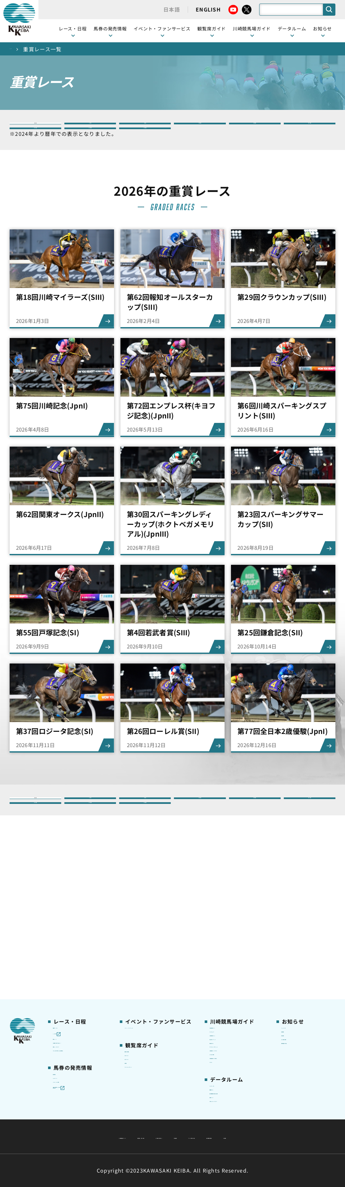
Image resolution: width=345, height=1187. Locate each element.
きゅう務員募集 (298, 938)
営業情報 (291, 917)
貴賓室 (132, 968)
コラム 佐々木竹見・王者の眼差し (78, 968)
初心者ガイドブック (231, 938)
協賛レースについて (75, 955)
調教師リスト (224, 1045)
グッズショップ (226, 917)
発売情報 (62, 1002)
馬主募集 (291, 927)
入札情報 (231, 1136)
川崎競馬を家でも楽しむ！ (77, 941)
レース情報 (65, 917)
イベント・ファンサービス (162, 28)
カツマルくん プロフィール (234, 961)
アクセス (219, 1005)
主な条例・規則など (220, 1121)
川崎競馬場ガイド (229, 907)
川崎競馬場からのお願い (236, 995)
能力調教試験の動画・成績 (236, 1059)
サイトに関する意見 (128, 1136)
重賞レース (65, 927)
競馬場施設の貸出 (300, 947)
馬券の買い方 (224, 947)
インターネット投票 (75, 1022)
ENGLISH (208, 9)
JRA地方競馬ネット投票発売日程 (74, 1039)
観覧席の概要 (139, 937)
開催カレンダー (70, 907)
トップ (18, 49)
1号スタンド (138, 947)
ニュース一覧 (295, 907)
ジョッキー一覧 (226, 1035)
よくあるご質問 (226, 985)
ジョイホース (67, 1012)
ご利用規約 (270, 1121)
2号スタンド (138, 957)
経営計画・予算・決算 (156, 1121)
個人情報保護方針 (186, 1136)
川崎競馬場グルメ (229, 927)
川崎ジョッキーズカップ (236, 1082)
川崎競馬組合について (89, 1121)
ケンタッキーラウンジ (149, 978)
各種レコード (224, 1072)
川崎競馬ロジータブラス (236, 975)
